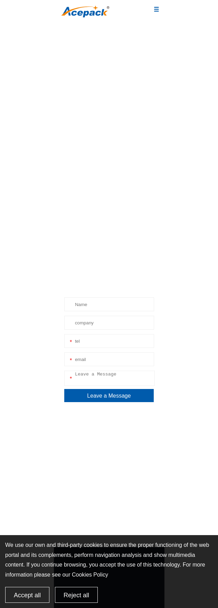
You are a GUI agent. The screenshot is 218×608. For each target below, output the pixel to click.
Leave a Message (109, 396)
